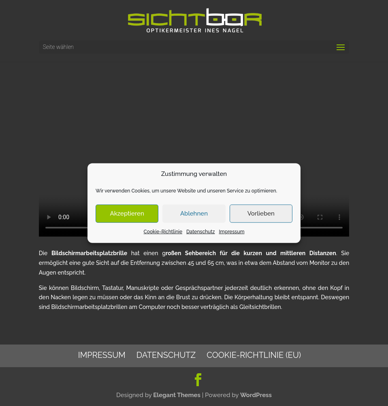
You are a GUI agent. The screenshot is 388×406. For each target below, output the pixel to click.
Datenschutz (200, 232)
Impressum (231, 232)
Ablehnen (194, 213)
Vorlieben (261, 213)
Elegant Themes (176, 395)
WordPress (256, 395)
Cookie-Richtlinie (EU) (254, 355)
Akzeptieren (127, 213)
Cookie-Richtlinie (163, 232)
